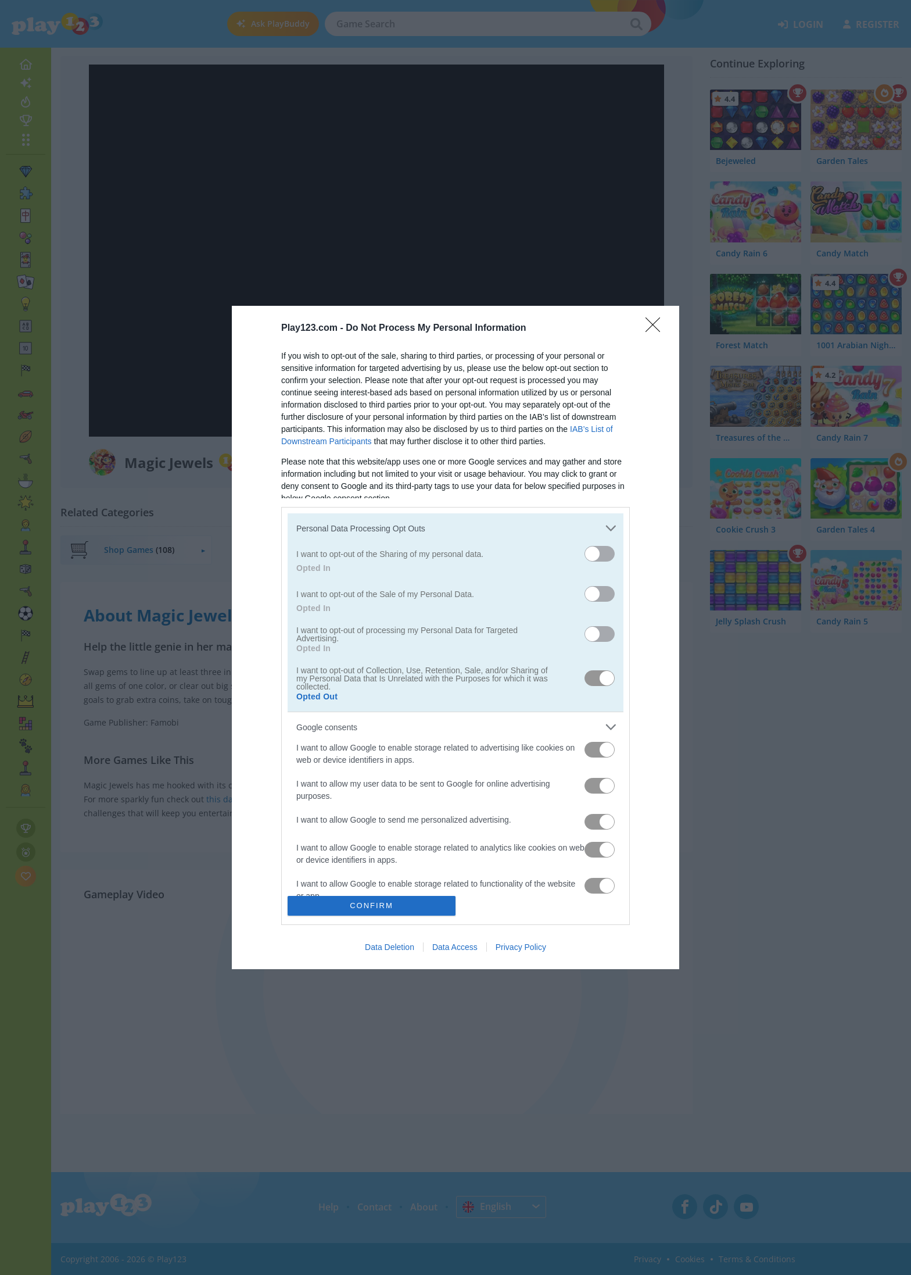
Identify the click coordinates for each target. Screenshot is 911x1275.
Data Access (455, 947)
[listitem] (455, 528)
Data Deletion (389, 947)
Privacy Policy (521, 947)
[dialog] (455, 637)
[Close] (656, 328)
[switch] (599, 554)
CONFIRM (371, 905)
